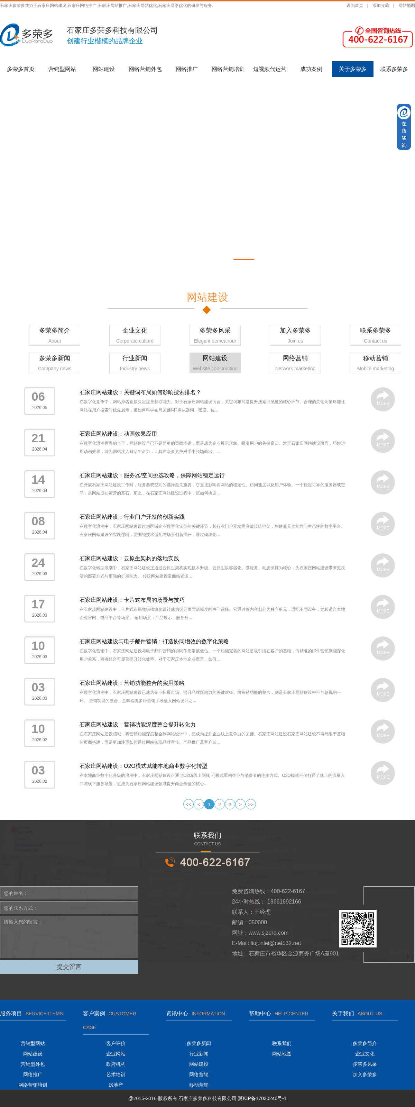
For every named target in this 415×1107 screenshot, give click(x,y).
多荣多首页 (21, 69)
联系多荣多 (394, 69)
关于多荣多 (353, 69)
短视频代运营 (269, 69)
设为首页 (355, 5)
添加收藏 (380, 5)
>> (250, 804)
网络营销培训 (228, 69)
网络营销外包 (145, 69)
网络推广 (187, 69)
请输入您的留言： (69, 937)
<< (188, 804)
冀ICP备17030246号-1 (262, 1098)
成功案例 (311, 69)
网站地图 (406, 5)
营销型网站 (62, 69)
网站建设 (104, 69)
